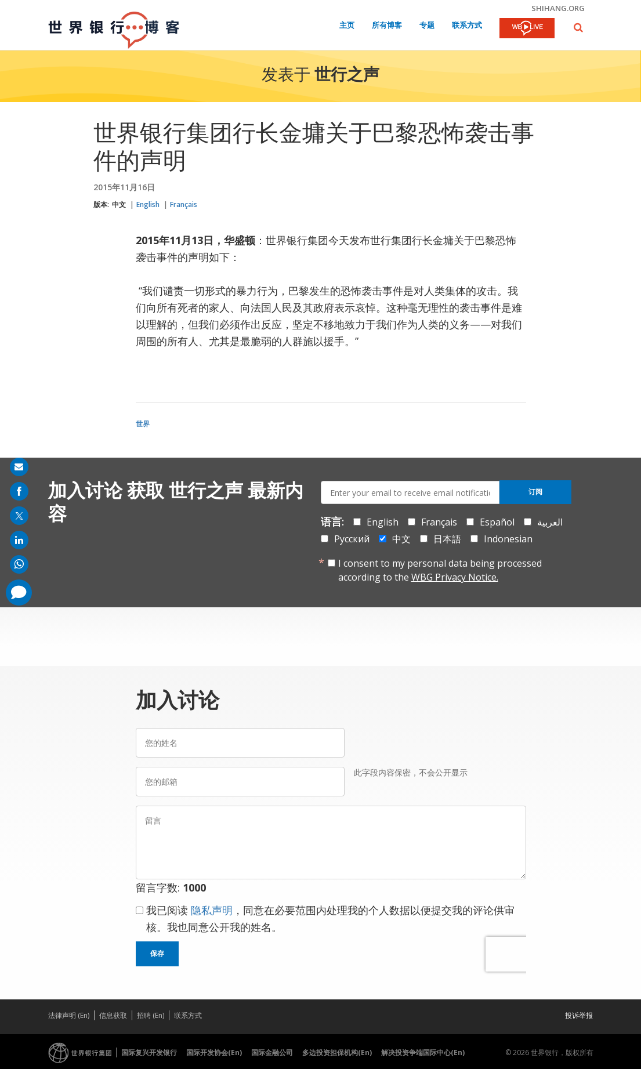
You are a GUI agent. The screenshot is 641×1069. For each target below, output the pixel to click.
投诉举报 (579, 1015)
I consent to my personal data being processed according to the (440, 570)
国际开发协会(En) (214, 1052)
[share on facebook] (19, 491)
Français (183, 204)
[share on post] (19, 515)
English (148, 204)
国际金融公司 (272, 1052)
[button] (578, 27)
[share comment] (19, 592)
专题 (426, 26)
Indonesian (508, 538)
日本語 (447, 538)
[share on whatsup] (19, 564)
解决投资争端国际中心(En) (423, 1052)
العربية (550, 522)
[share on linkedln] (19, 540)
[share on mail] (19, 467)
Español (497, 522)
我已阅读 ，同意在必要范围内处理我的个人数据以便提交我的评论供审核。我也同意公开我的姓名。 (330, 918)
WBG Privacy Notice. (454, 577)
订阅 (535, 492)
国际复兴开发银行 (149, 1052)
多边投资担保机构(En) (337, 1052)
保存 (157, 954)
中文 (119, 204)
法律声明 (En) (68, 1015)
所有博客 (387, 26)
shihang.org (558, 8)
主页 (346, 26)
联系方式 (467, 26)
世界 (143, 424)
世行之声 (346, 76)
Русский (352, 538)
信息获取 (113, 1015)
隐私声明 (212, 910)
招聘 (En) (150, 1015)
